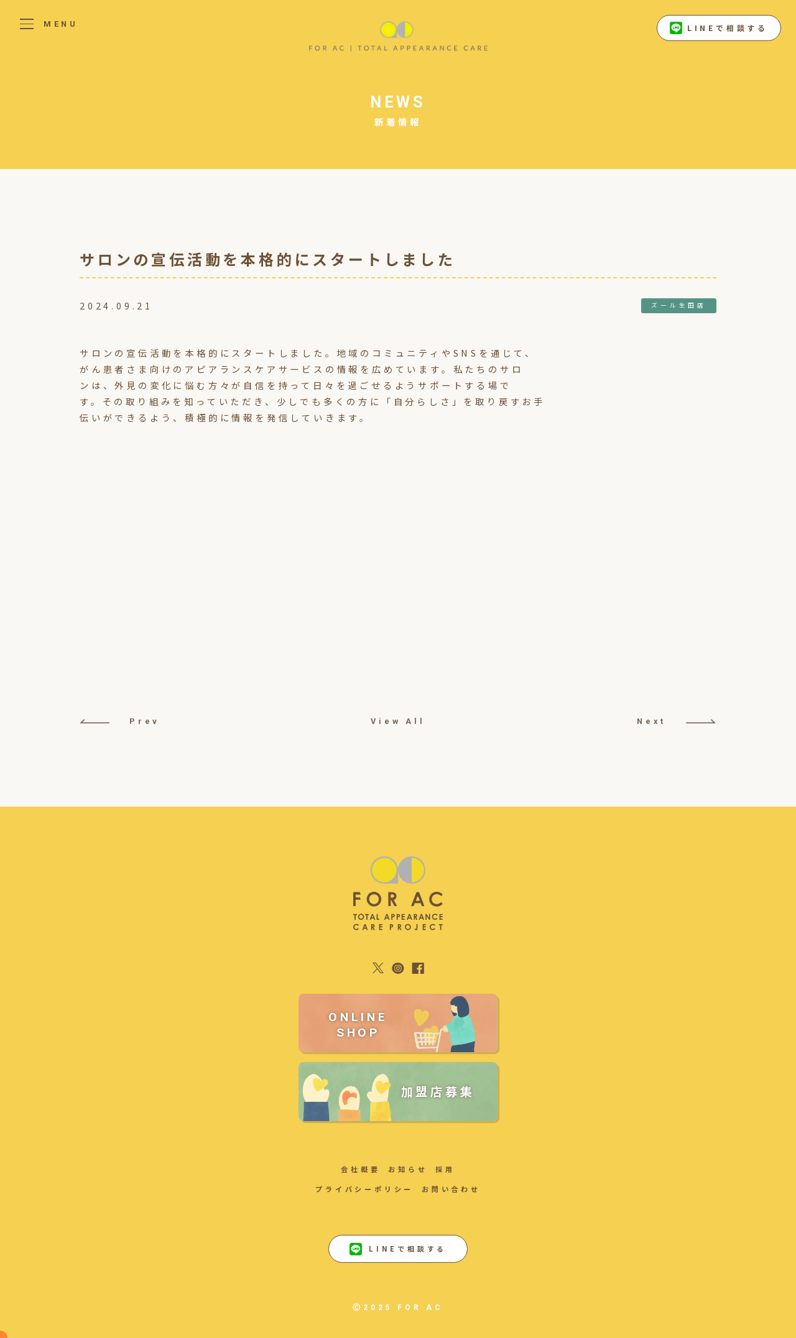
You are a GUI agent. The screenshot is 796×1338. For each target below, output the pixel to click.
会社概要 (360, 1169)
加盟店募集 (438, 1091)
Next (676, 721)
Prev (119, 721)
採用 (445, 1169)
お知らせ (407, 1169)
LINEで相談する (719, 28)
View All (398, 721)
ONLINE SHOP (358, 1025)
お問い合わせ (451, 1189)
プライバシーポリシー (364, 1189)
